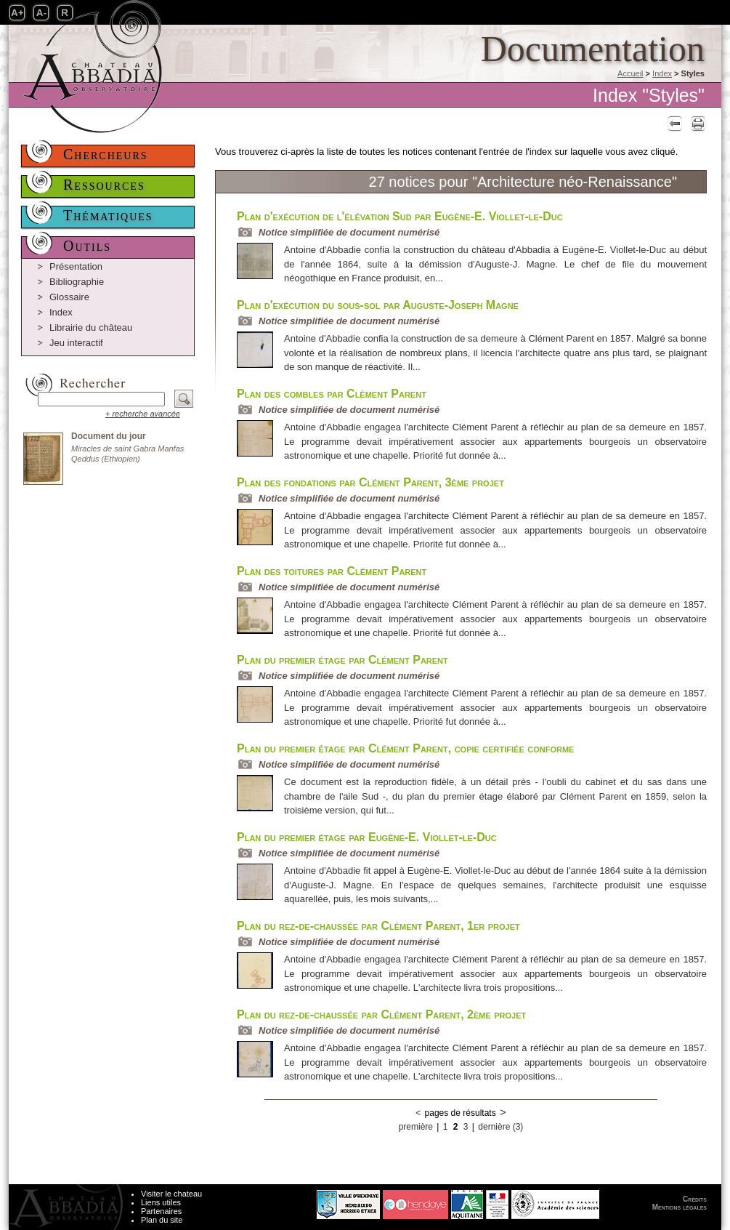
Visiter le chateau (171, 1193)
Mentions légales (679, 1207)
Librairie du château (90, 327)
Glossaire (69, 297)
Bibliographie (76, 281)
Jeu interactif (76, 342)
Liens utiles (161, 1202)
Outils (87, 246)
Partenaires (161, 1211)
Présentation (75, 266)
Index (662, 73)
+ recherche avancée (142, 413)
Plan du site (161, 1219)
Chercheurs (105, 154)
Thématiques (108, 215)
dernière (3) (500, 1127)
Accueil (630, 73)
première (416, 1127)
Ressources (104, 185)
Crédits (695, 1199)
